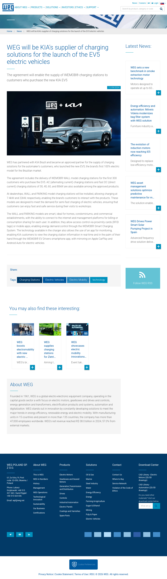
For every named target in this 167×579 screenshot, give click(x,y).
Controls (63, 498)
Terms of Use (81, 574)
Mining (89, 510)
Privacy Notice (45, 574)
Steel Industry (92, 483)
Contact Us (117, 475)
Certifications (39, 513)
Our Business (39, 508)
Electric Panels (66, 507)
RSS (92, 574)
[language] (163, 3)
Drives (62, 493)
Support (91, 7)
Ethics (79, 7)
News (134, 3)
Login (155, 3)
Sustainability (39, 504)
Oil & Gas (90, 475)
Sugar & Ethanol (93, 506)
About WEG (21, 7)
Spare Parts (65, 515)
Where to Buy (118, 479)
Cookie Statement (64, 574)
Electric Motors (66, 475)
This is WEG (38, 475)
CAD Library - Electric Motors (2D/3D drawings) (148, 477)
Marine (89, 479)
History (36, 483)
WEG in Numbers (40, 479)
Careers (142, 3)
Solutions (52, 7)
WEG (7, 7)
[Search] (161, 9)
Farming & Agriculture (95, 501)
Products (36, 7)
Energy (89, 497)
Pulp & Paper (91, 514)
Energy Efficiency (93, 492)
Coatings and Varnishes (70, 511)
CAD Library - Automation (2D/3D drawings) (147, 487)
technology (98, 279)
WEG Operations (40, 492)
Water (88, 488)
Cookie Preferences (86, 564)
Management (39, 488)
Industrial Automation (69, 502)
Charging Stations (29, 279)
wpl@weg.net (18, 500)
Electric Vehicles (54, 279)
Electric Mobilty (78, 279)
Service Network (119, 483)
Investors (68, 7)
